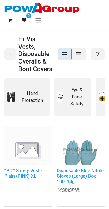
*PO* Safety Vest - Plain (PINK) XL (23, 173)
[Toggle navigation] (38, 20)
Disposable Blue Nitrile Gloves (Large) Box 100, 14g (80, 176)
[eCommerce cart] (10, 20)
